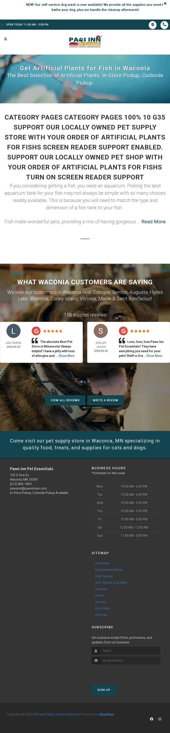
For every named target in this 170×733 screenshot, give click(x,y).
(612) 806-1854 (21, 484)
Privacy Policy (44, 714)
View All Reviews (65, 400)
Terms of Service (68, 714)
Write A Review (105, 400)
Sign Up (103, 690)
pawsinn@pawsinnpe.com (28, 488)
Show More (67, 356)
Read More (153, 221)
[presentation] (115, 672)
